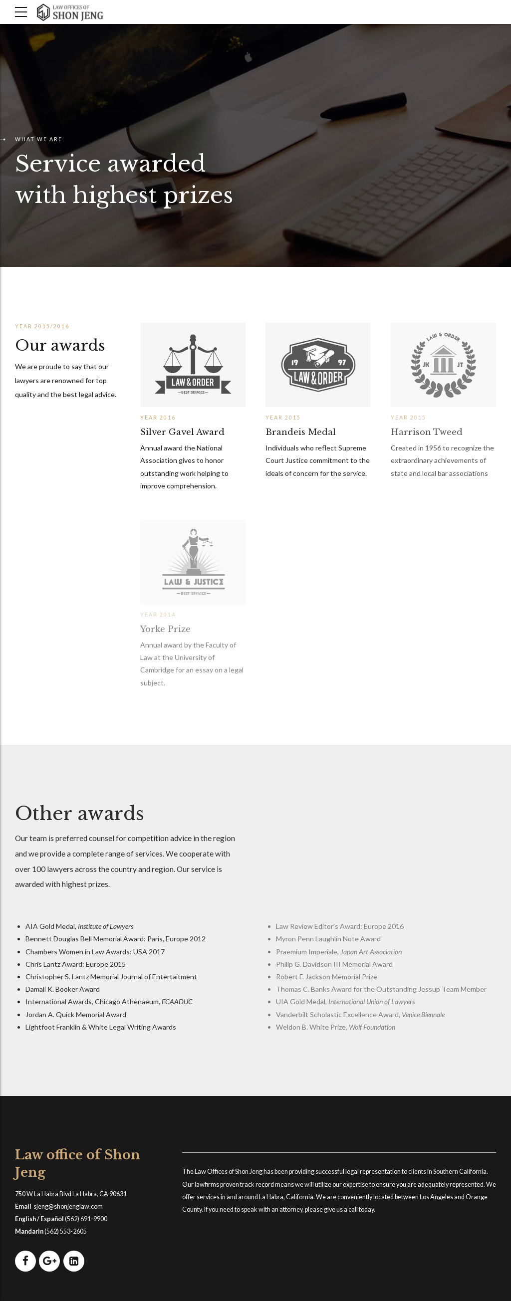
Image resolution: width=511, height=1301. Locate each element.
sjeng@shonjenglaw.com (68, 1206)
